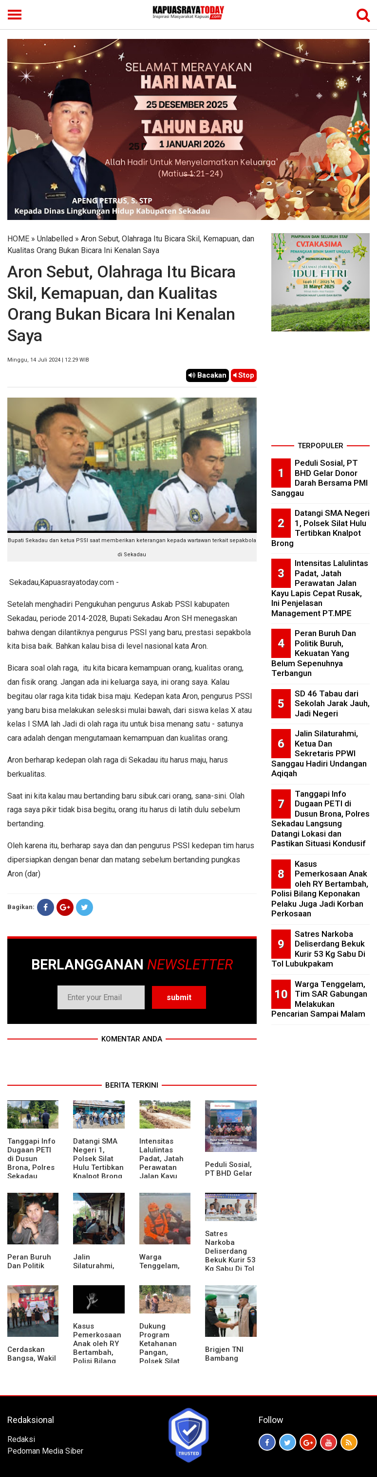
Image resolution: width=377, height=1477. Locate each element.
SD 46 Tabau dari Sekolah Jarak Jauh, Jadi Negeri (332, 703)
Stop (243, 375)
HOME (18, 238)
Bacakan (207, 375)
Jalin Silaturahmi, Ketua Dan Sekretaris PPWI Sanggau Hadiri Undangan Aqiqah (319, 753)
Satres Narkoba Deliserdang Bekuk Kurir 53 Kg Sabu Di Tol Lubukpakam (230, 1255)
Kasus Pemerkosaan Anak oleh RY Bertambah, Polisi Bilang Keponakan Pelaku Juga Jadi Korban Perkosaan (97, 1361)
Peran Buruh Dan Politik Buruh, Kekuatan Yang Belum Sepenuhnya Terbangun (313, 653)
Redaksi (21, 1439)
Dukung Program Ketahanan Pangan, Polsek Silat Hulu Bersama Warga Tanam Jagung (163, 1357)
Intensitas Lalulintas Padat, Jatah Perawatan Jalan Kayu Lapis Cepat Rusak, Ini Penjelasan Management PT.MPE (319, 588)
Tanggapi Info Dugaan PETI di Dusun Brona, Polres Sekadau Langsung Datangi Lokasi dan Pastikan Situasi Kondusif (320, 819)
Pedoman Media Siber (45, 1451)
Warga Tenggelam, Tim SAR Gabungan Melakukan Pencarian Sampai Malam (319, 999)
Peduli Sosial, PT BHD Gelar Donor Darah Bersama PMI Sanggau (319, 478)
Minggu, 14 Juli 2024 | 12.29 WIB (48, 360)
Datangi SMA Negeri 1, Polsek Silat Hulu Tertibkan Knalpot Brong (98, 1159)
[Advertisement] (320, 389)
